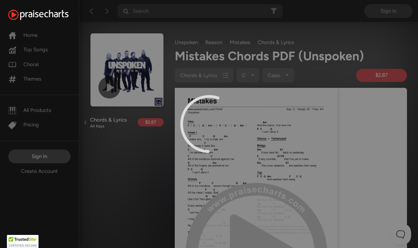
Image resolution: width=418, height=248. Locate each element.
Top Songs (28, 49)
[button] (23, 241)
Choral (23, 64)
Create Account (39, 171)
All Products (29, 110)
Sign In (39, 156)
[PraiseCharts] (47, 15)
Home (22, 35)
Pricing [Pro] (23, 125)
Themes (24, 79)
